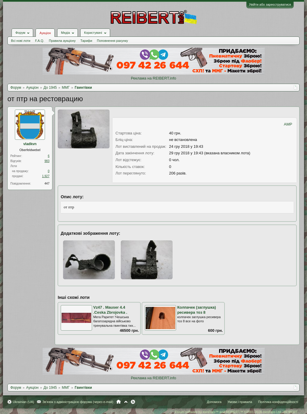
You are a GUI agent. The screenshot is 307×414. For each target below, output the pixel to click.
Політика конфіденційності (278, 402)
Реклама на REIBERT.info (153, 78)
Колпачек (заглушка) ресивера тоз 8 (196, 310)
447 (46, 183)
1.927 (45, 176)
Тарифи (86, 40)
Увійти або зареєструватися (270, 4)
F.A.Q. (39, 40)
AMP (288, 124)
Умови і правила (239, 402)
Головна (118, 402)
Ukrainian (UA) (23, 402)
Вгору (126, 402)
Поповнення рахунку (112, 40)
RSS (133, 402)
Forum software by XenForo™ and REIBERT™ (236, 412)
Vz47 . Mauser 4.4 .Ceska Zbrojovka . (110, 310)
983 (46, 161)
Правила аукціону (62, 40)
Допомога (214, 402)
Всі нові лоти (20, 40)
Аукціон (45, 33)
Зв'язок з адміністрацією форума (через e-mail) (77, 402)
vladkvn (30, 144)
